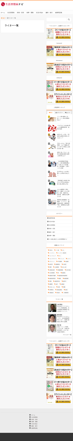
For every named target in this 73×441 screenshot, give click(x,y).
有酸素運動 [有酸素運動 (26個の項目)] (60, 270)
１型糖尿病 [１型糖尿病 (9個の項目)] (65, 292)
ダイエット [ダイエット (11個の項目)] (52, 261)
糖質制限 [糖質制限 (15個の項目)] (66, 278)
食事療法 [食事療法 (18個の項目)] (51, 289)
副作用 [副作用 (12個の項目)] (51, 264)
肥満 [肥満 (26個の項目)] (50, 281)
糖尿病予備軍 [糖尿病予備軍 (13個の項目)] (52, 275)
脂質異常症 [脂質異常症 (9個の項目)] (57, 281)
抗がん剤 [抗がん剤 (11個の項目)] (64, 267)
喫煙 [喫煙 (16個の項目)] (50, 267)
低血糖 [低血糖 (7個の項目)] (66, 261)
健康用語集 (58, 12)
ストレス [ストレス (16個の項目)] (62, 258)
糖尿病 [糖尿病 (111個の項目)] (63, 272)
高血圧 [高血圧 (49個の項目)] (58, 292)
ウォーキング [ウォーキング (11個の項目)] (52, 255)
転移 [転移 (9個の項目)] (59, 287)
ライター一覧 (67, 334)
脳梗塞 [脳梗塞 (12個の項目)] (51, 284)
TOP (3, 18)
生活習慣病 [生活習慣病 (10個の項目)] (52, 272)
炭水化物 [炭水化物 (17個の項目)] (68, 270)
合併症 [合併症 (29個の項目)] (64, 264)
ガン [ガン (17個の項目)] (60, 255)
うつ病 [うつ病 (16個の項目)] (57, 250)
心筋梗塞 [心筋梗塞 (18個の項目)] (57, 267)
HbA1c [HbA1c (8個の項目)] (51, 250)
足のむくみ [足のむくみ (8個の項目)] (52, 287)
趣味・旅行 (49, 12)
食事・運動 (30, 12)
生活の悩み (39, 12)
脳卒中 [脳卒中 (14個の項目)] (64, 281)
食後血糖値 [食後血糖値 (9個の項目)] (59, 289)
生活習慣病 (10, 12)
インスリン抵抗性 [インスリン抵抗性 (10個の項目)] (62, 253)
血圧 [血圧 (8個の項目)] (57, 284)
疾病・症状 (20, 12)
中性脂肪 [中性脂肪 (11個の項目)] (60, 261)
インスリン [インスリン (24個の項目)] (52, 253)
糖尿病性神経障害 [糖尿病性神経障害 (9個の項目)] (63, 275)
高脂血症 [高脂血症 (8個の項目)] (51, 292)
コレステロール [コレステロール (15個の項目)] (53, 258)
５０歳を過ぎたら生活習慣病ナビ (58, 239)
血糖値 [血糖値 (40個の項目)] (62, 284)
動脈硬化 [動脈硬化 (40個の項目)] (58, 264)
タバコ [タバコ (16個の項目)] (68, 258)
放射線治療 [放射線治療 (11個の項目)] (52, 270)
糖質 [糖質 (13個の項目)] (60, 278)
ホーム (3, 12)
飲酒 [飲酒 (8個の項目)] (66, 289)
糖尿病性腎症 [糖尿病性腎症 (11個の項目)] (52, 278)
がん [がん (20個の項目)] (63, 250)
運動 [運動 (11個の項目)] (64, 287)
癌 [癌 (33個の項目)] (58, 272)
